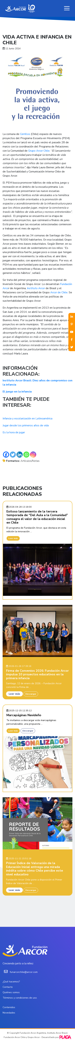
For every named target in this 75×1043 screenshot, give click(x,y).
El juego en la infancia (17, 392)
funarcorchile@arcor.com (24, 972)
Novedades (9, 1012)
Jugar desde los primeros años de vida (26, 425)
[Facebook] (6, 455)
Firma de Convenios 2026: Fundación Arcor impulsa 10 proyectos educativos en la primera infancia (37, 674)
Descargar (30, 694)
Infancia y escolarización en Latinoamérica (27, 418)
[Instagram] (33, 455)
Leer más (13, 538)
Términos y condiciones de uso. (20, 997)
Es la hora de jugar (14, 432)
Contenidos (9, 1007)
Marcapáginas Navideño (23, 715)
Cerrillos (25, 134)
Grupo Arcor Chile (39, 151)
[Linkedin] (20, 455)
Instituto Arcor (36, 288)
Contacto (8, 987)
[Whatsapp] (26, 455)
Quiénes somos (11, 992)
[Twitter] (13, 455)
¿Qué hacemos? (11, 981)
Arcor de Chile (59, 292)
